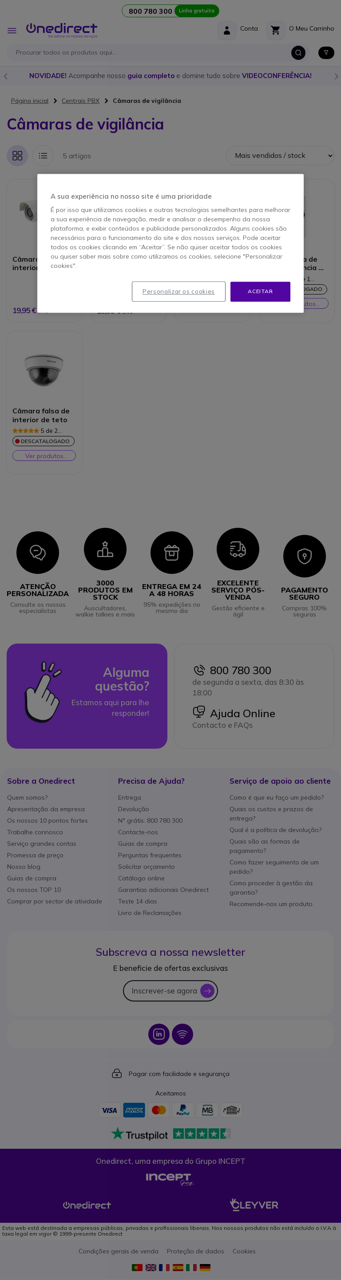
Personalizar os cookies (179, 291)
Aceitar (260, 291)
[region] (170, 243)
